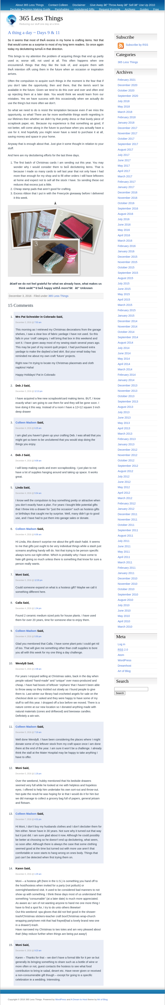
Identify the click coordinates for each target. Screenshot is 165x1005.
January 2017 (126, 187)
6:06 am (37, 534)
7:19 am (37, 732)
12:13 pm (38, 391)
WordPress (124, 660)
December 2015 (127, 256)
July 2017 (124, 154)
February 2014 (127, 374)
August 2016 (125, 213)
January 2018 (126, 122)
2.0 (123, 649)
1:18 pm (37, 774)
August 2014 (125, 342)
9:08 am (37, 461)
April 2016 (124, 235)
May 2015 (124, 294)
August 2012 (125, 471)
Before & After (117, 13)
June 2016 (124, 224)
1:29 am (37, 874)
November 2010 (127, 583)
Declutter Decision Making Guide (30, 9)
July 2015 (124, 283)
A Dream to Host (79, 999)
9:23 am (37, 951)
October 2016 (126, 203)
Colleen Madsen (26, 422)
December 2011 (127, 514)
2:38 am (37, 669)
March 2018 (125, 111)
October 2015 (126, 267)
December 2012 (127, 449)
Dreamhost (124, 665)
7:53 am (37, 322)
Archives (130, 9)
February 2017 (127, 181)
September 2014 (128, 337)
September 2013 (128, 401)
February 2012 (127, 503)
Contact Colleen (58, 5)
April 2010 (124, 621)
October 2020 (126, 90)
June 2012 (124, 481)
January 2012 (126, 508)
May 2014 (124, 358)
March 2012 (125, 498)
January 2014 (126, 380)
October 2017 (126, 138)
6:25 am (37, 428)
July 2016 (124, 219)
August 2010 (125, 599)
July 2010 (124, 605)
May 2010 (124, 615)
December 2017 (127, 127)
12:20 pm (38, 580)
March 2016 (125, 240)
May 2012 (124, 487)
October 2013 (126, 396)
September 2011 (128, 530)
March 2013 (125, 433)
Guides (144, 9)
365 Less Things (41, 18)
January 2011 (126, 573)
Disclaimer (79, 5)
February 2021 (127, 79)
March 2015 (125, 304)
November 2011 (127, 519)
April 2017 (124, 171)
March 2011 (125, 562)
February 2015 (127, 310)
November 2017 (127, 133)
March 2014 (125, 369)
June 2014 (124, 353)
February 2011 (127, 567)
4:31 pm (37, 819)
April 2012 (124, 492)
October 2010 (126, 589)
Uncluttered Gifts (84, 9)
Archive (150, 13)
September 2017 (128, 144)
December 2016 (127, 192)
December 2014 (127, 321)
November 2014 (127, 326)
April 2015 (124, 299)
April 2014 (124, 364)
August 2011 (125, 535)
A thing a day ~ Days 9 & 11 (34, 32)
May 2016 (124, 229)
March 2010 (125, 626)
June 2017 (124, 160)
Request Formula (109, 9)
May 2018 (124, 106)
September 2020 (128, 95)
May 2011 (124, 551)
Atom (121, 654)
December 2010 (127, 578)
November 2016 (127, 197)
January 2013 (126, 444)
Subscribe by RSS (137, 44)
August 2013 (125, 406)
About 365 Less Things (30, 5)
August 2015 (125, 278)
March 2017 (125, 176)
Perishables (62, 9)
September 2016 (128, 208)
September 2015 (128, 272)
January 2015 (126, 315)
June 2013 (124, 417)
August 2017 (125, 149)
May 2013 (124, 422)
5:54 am (37, 493)
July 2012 (124, 476)
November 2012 (127, 455)
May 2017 (124, 165)
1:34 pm (37, 608)
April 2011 (124, 557)
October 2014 (126, 331)
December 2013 (127, 385)
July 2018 (124, 101)
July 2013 (124, 412)
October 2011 (126, 524)
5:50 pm (37, 636)
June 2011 (124, 546)
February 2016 (127, 246)
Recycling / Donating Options (87, 13)
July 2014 (124, 347)
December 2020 (127, 85)
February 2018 (127, 117)
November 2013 (127, 390)
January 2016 (126, 251)
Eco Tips (136, 13)
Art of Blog (124, 671)
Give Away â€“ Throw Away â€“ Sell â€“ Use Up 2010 (122, 5)
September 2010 (128, 594)
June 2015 (124, 288)
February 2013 (127, 439)
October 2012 (126, 460)
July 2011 (124, 540)
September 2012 (128, 465)
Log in (121, 644)
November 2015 (127, 262)
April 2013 (124, 428)
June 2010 (124, 610)
